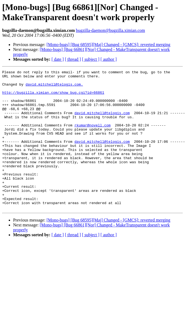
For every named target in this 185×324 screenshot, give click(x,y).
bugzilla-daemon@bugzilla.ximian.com (110, 30)
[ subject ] (90, 59)
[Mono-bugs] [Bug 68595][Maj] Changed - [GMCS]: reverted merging (108, 44)
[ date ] (57, 59)
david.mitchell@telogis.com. (54, 87)
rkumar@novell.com (92, 136)
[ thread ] (73, 59)
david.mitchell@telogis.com (102, 121)
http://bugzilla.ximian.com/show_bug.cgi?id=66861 (53, 97)
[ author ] (109, 59)
